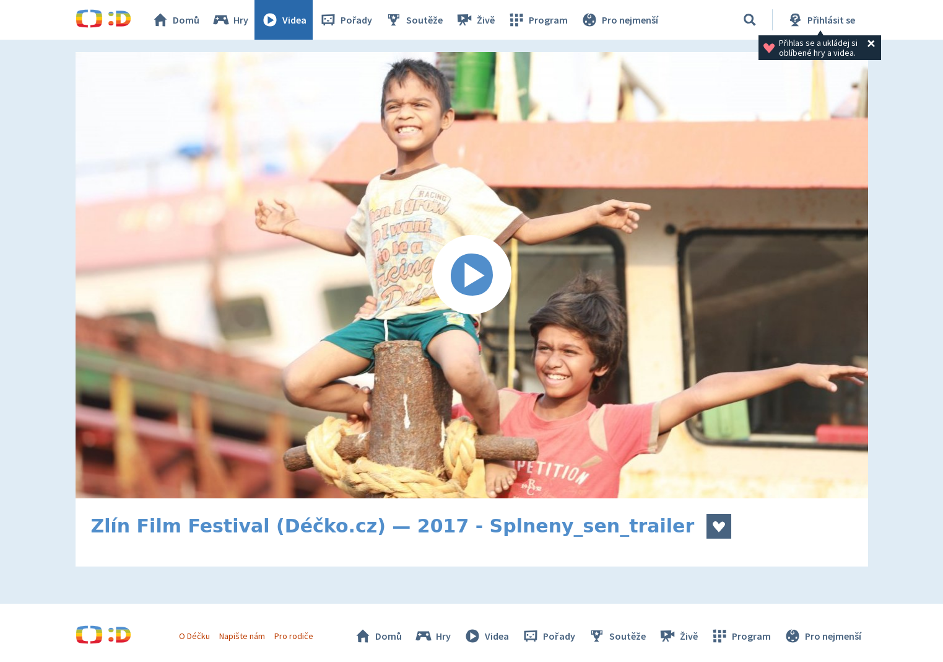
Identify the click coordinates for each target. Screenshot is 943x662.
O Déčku (194, 636)
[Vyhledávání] (750, 20)
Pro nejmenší (619, 20)
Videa (283, 20)
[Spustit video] (472, 275)
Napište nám (242, 636)
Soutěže (414, 20)
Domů (175, 20)
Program (537, 20)
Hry (230, 20)
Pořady (345, 20)
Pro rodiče (293, 636)
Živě (475, 20)
